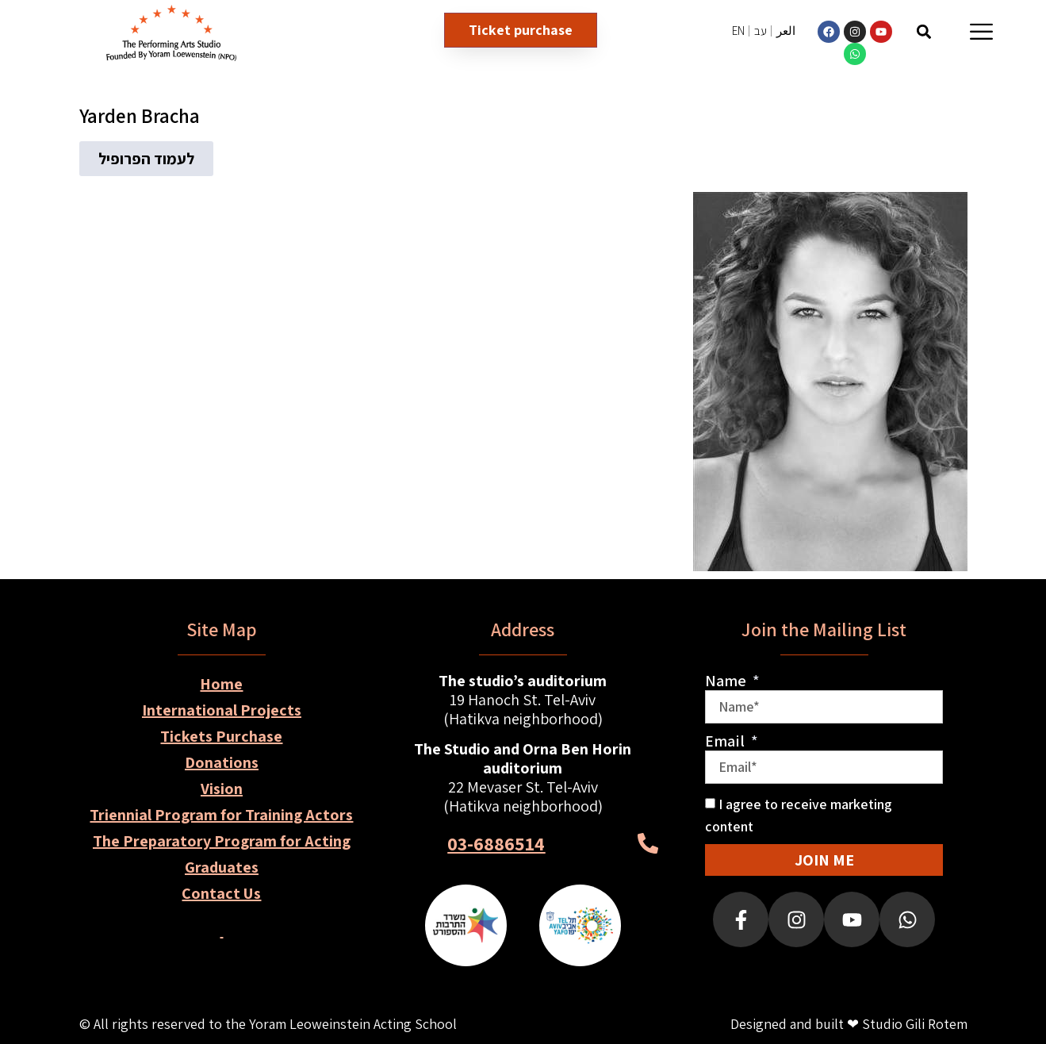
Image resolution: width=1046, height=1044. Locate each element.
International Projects (221, 710)
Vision (222, 788)
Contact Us (221, 893)
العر (785, 30)
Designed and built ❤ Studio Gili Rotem (848, 1024)
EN (738, 30)
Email (726, 740)
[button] (923, 31)
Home (221, 684)
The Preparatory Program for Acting (222, 841)
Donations (222, 762)
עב (760, 30)
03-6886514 (496, 843)
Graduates (222, 867)
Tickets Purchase (221, 736)
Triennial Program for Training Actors (221, 814)
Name (727, 680)
